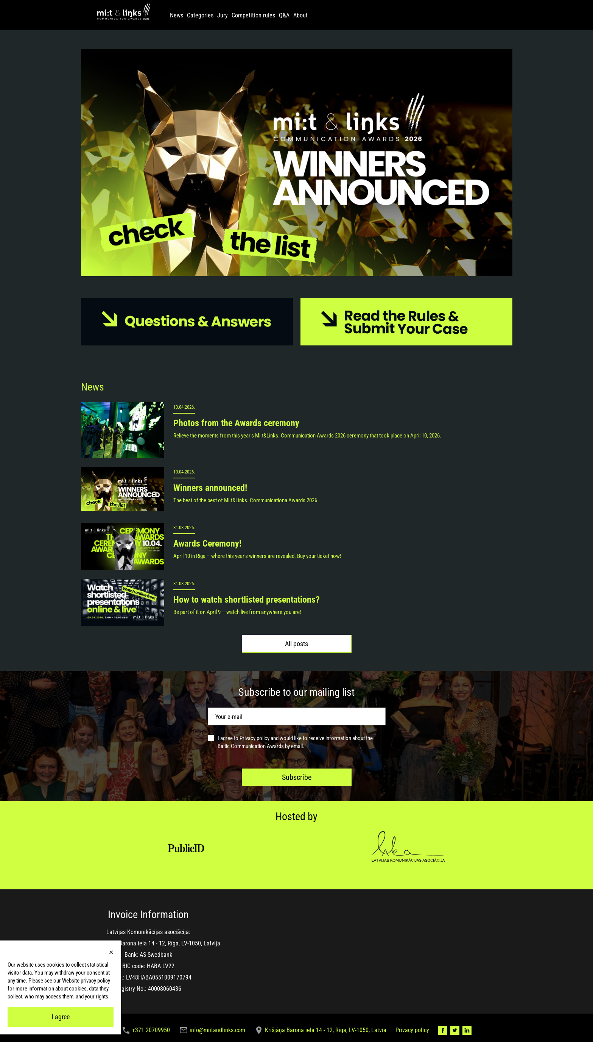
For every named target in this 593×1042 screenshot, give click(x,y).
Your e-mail (229, 716)
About (300, 15)
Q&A (284, 15)
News (176, 15)
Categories (200, 15)
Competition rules (253, 15)
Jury (222, 15)
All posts (296, 644)
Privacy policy (254, 738)
